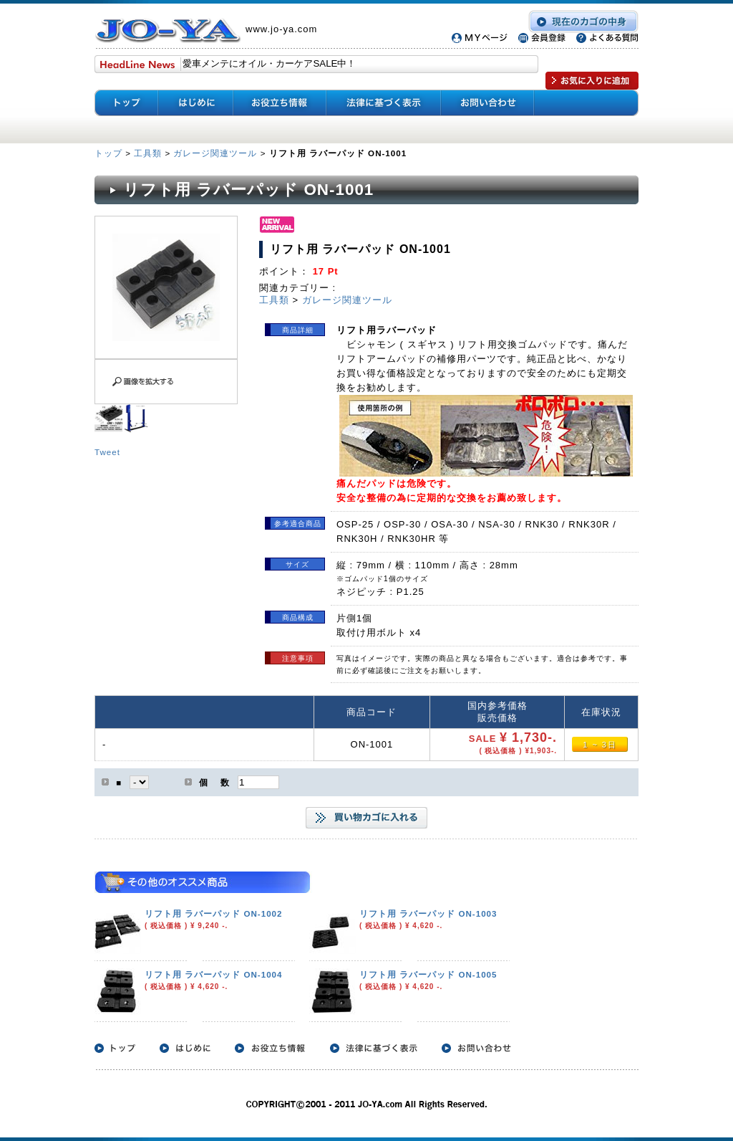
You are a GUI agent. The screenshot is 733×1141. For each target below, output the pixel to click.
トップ (109, 153)
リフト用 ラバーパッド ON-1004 (214, 974)
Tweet (107, 452)
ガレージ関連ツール (215, 153)
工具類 (148, 153)
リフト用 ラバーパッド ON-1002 (214, 913)
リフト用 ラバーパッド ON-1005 (428, 974)
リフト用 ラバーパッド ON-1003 (428, 913)
